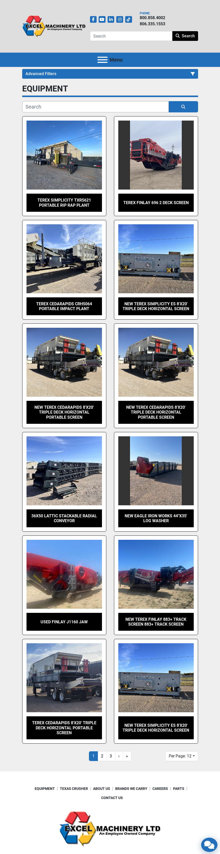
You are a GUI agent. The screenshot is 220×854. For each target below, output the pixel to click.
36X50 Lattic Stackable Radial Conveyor (64, 518)
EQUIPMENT (45, 789)
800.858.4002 (152, 17)
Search (185, 35)
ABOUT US (101, 789)
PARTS (178, 789)
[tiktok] (128, 19)
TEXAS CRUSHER (74, 789)
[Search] (131, 36)
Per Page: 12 (180, 756)
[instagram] (119, 19)
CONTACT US (112, 798)
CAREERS (160, 789)
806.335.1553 (152, 23)
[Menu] (102, 60)
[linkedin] (111, 19)
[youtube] (102, 19)
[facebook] (93, 19)
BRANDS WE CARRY (131, 789)
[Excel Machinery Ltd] (110, 828)
